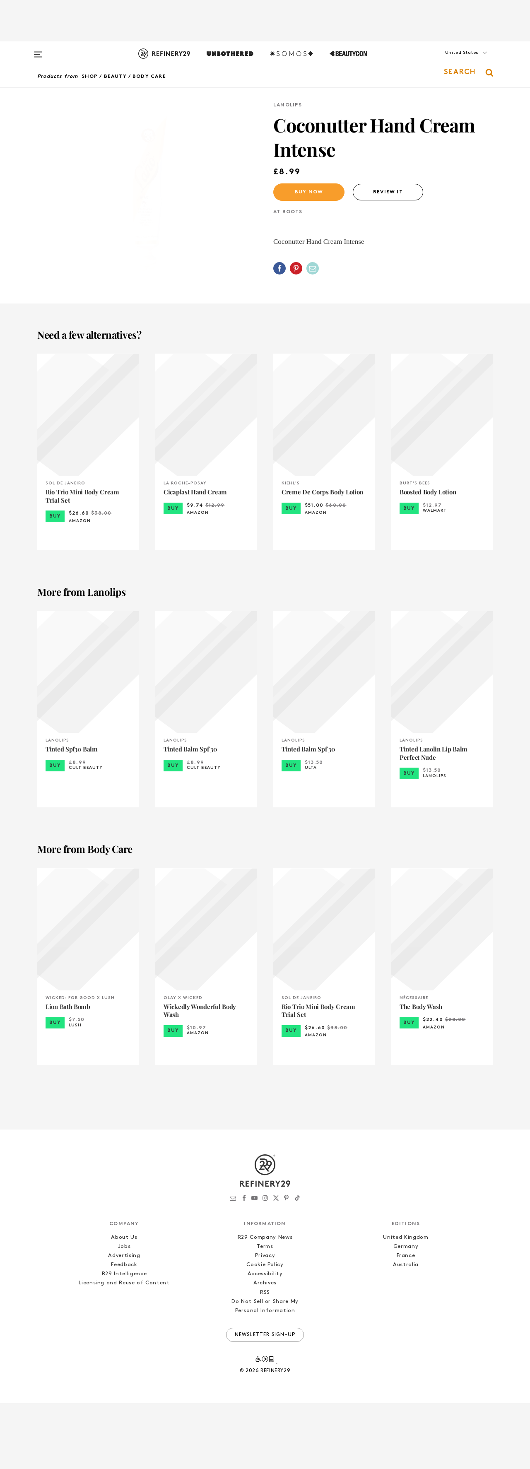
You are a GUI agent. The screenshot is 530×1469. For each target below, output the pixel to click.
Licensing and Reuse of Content (124, 1348)
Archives (265, 1348)
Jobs (124, 1312)
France (406, 1321)
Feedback (124, 1330)
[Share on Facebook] (279, 268)
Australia (406, 1330)
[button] (451, 61)
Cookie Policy (264, 1330)
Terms (265, 1312)
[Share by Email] (312, 268)
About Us (124, 1303)
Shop (90, 76)
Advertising (124, 1321)
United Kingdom (405, 1303)
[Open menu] (38, 50)
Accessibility (265, 1339)
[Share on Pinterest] (296, 268)
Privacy (265, 1321)
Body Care (149, 76)
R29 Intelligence (124, 1339)
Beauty (115, 76)
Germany (406, 1312)
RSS (265, 1358)
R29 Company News (265, 1303)
